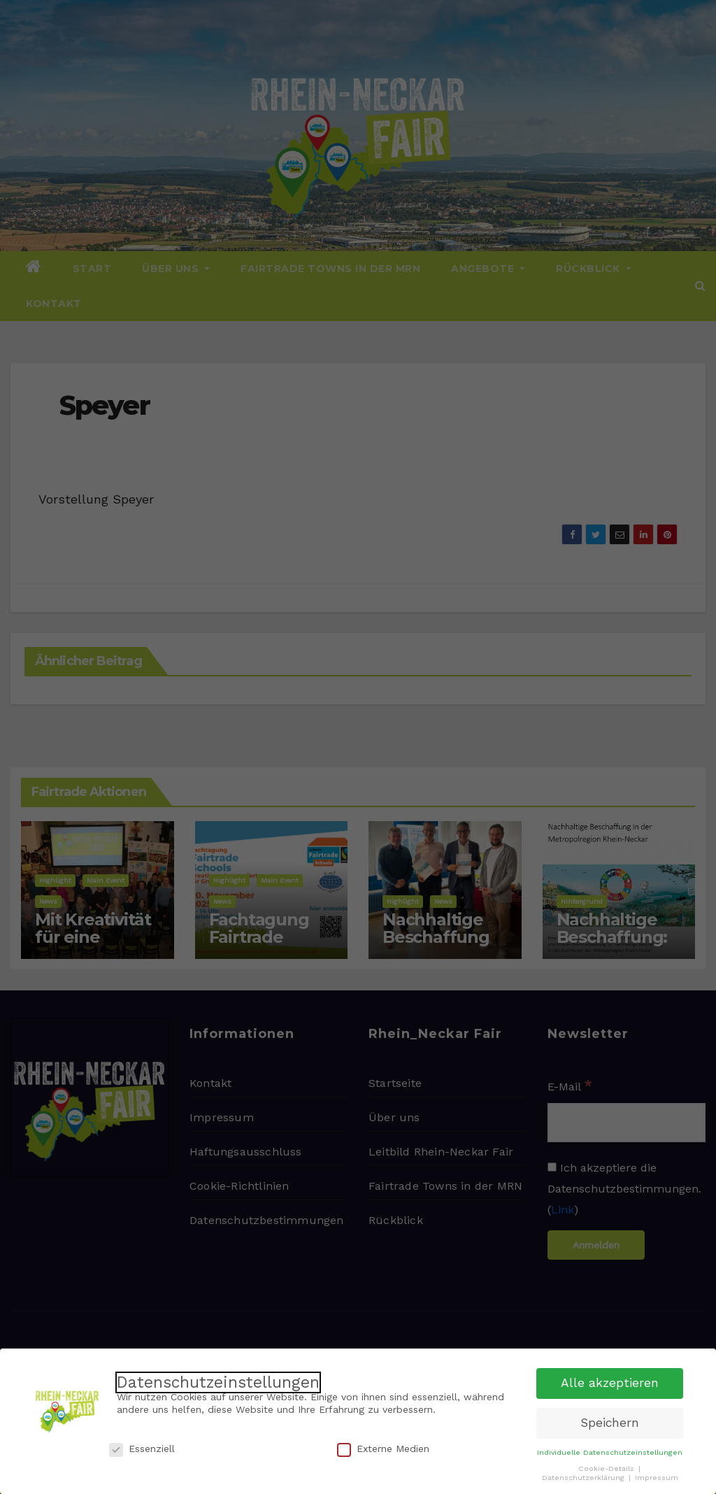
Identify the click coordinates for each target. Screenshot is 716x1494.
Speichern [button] (609, 1423)
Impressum (656, 1476)
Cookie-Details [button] (607, 1467)
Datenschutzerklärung (584, 1476)
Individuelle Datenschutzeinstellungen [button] (609, 1451)
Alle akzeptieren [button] (610, 1383)
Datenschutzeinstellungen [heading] (218, 1381)
